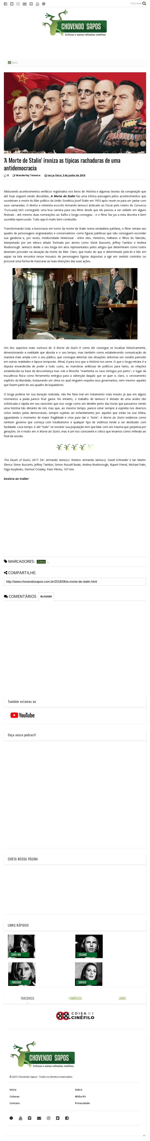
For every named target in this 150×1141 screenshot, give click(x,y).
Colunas (15, 1096)
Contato (15, 1103)
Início (13, 1089)
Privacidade (82, 1103)
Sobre (78, 1089)
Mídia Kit (80, 1096)
